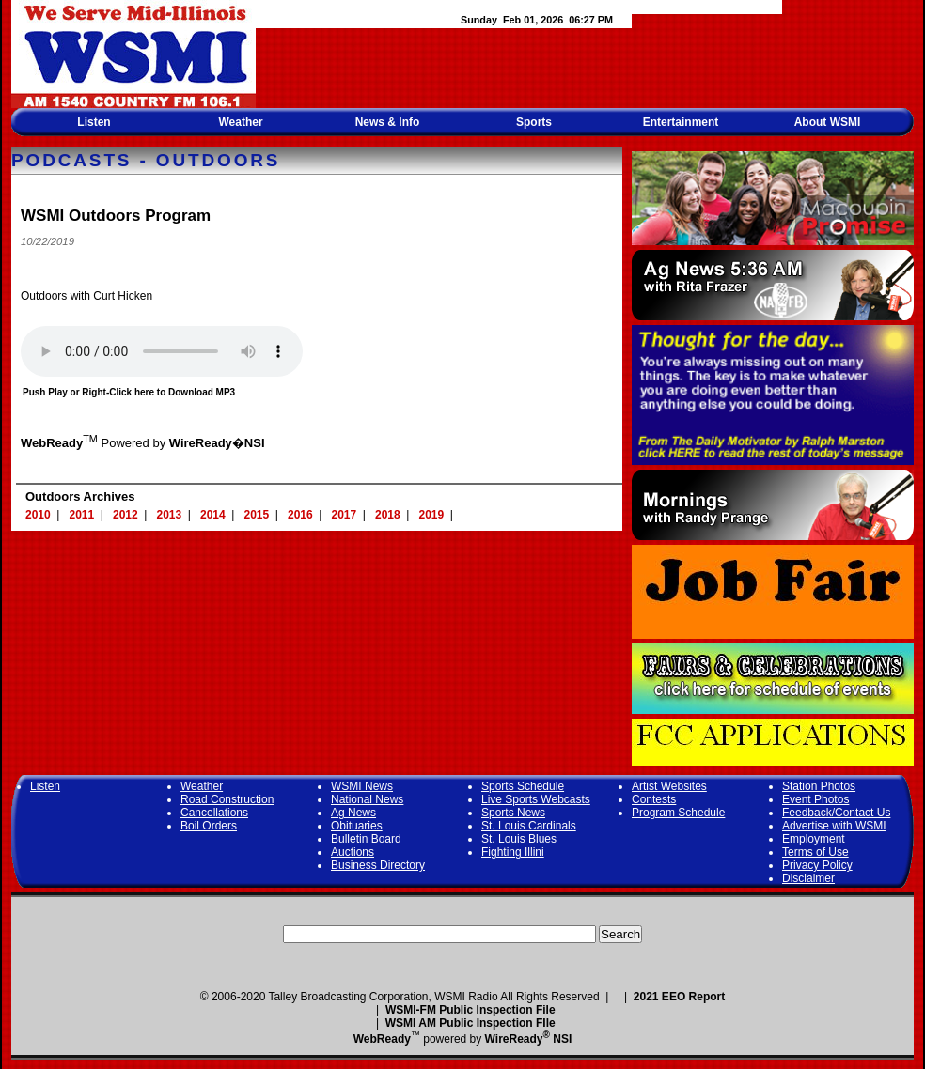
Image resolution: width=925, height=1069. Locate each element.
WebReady (382, 1039)
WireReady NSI (528, 1039)
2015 (257, 514)
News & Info (387, 122)
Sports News (513, 812)
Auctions (352, 852)
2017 (344, 514)
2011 (82, 514)
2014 (213, 514)
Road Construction (227, 799)
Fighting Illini (512, 852)
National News (367, 799)
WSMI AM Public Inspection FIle (470, 1023)
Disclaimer (808, 878)
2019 (432, 514)
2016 (300, 514)
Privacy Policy (817, 865)
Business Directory (378, 865)
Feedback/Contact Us (836, 812)
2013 (169, 514)
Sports (534, 122)
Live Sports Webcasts (535, 799)
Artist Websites (669, 786)
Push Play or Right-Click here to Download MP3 (129, 392)
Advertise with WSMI (834, 825)
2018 (387, 514)
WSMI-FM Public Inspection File (470, 1009)
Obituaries (357, 825)
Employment (813, 838)
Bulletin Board (366, 838)
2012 (125, 514)
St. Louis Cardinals (528, 825)
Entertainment (681, 122)
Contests (654, 799)
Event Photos (815, 799)
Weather (240, 122)
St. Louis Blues (519, 838)
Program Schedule (678, 812)
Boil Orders (208, 825)
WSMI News (362, 786)
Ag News (353, 812)
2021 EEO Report (679, 996)
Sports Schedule (522, 786)
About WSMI (827, 122)
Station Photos (818, 786)
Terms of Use (815, 852)
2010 (38, 514)
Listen (93, 122)
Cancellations (214, 812)
